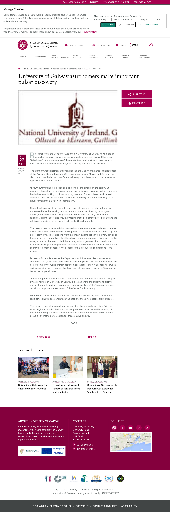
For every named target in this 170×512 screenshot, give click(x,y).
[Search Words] (141, 45)
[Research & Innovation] (95, 56)
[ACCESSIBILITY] (129, 506)
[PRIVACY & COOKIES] (62, 506)
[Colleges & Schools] (79, 56)
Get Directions (85, 445)
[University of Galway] (38, 45)
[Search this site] (149, 45)
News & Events (59, 68)
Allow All (109, 25)
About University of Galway (37, 68)
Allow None (128, 25)
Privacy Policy (89, 32)
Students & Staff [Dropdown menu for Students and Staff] (142, 2)
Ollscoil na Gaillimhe (75, 2)
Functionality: (100, 19)
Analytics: (144, 19)
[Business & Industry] (111, 56)
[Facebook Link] (122, 427)
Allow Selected (149, 25)
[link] (48, 479)
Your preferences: (123, 19)
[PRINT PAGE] (137, 103)
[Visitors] (120, 45)
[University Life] (41, 56)
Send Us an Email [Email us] (86, 449)
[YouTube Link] (130, 427)
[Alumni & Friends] (128, 56)
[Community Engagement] (144, 56)
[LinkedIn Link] (139, 427)
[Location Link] (131, 450)
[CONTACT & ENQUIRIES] (107, 506)
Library (95, 2)
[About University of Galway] (60, 56)
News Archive (75, 68)
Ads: (158, 19)
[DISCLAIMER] (41, 506)
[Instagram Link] (114, 428)
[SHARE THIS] (137, 94)
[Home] (19, 68)
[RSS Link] (147, 427)
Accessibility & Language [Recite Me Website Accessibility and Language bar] (116, 2)
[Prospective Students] (76, 45)
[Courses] (25, 56)
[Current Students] (101, 45)
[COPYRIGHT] (84, 506)
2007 (86, 68)
